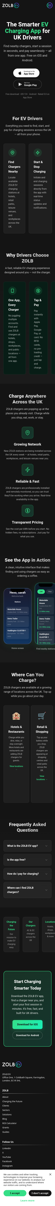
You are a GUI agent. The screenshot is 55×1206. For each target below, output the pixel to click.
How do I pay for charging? (27, 873)
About (5, 1097)
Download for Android (27, 1035)
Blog (4, 1118)
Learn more (28, 1200)
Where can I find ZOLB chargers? (27, 890)
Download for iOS (27, 1024)
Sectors (6, 1110)
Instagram (7, 1165)
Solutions (7, 1114)
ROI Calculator (9, 1123)
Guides (5, 1132)
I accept (15, 1193)
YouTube (6, 1157)
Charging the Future (12, 1101)
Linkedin (6, 1148)
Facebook (7, 1161)
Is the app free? (27, 859)
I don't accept (40, 1193)
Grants (5, 1127)
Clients (5, 1105)
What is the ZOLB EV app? (27, 845)
